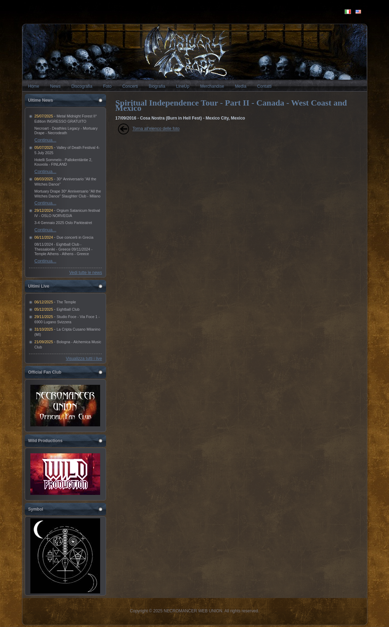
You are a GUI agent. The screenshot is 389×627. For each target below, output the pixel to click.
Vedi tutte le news (85, 272)
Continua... (46, 140)
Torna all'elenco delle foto (156, 129)
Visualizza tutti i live (84, 358)
